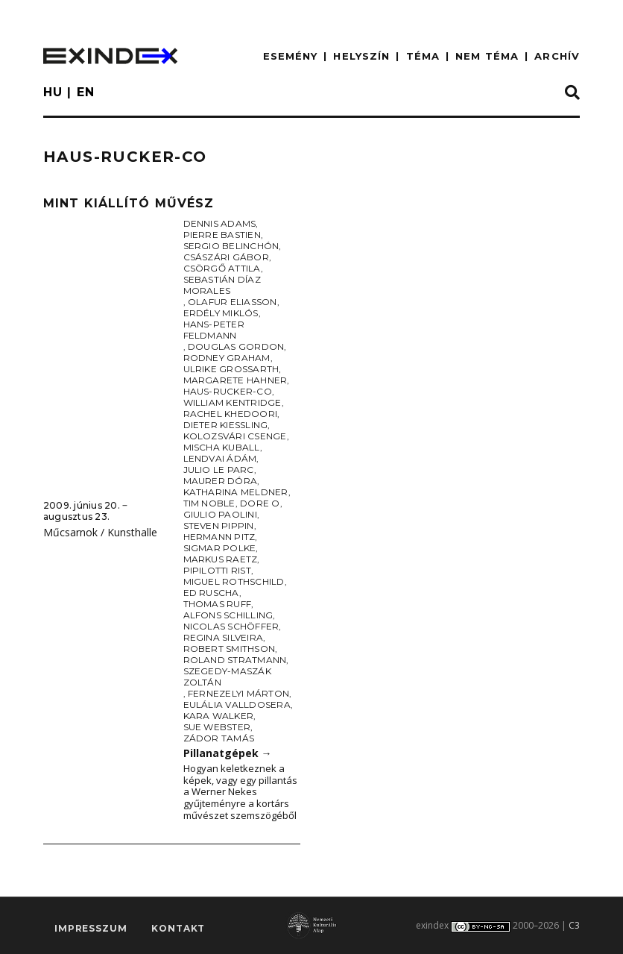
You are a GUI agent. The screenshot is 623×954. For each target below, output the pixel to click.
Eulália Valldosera (237, 704)
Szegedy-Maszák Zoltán (227, 676)
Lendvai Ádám (220, 458)
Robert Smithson (229, 648)
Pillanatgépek (227, 753)
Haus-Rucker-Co (227, 391)
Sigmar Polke (219, 547)
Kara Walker (218, 715)
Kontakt (178, 928)
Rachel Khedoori (230, 413)
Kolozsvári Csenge (235, 436)
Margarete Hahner (235, 380)
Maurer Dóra (220, 480)
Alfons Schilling (228, 615)
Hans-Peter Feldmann (213, 329)
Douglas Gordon (236, 346)
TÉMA (423, 56)
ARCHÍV (557, 56)
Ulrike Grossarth (231, 368)
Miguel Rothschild (234, 581)
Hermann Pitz (219, 536)
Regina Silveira (223, 637)
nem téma (487, 56)
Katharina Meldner (235, 492)
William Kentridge (232, 402)
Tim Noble (209, 503)
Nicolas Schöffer (231, 626)
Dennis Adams (219, 223)
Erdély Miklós (221, 312)
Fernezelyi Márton (238, 693)
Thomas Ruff (217, 603)
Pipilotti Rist (217, 570)
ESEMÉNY (290, 56)
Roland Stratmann (235, 659)
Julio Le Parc (218, 469)
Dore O (259, 503)
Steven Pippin (218, 525)
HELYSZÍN (361, 56)
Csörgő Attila (222, 268)
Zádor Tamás (219, 738)
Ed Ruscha (211, 592)
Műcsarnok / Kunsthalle (100, 532)
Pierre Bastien (222, 234)
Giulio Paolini (220, 514)
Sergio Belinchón (231, 245)
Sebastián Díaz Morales (222, 285)
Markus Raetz (220, 559)
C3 (574, 925)
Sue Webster (217, 726)
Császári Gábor (226, 257)
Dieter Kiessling (225, 424)
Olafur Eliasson (232, 301)
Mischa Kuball (221, 447)
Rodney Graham (227, 357)
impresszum (90, 928)
